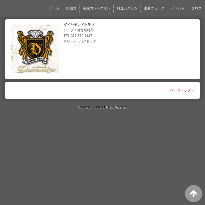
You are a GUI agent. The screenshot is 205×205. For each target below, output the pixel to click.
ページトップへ (182, 90)
